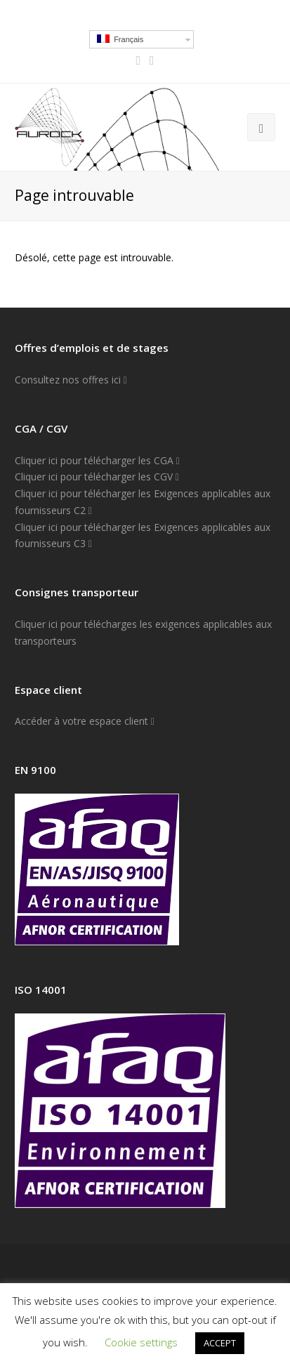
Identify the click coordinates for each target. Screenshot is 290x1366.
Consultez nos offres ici (71, 379)
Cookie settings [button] (141, 1342)
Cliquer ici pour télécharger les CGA (97, 460)
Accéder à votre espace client (84, 721)
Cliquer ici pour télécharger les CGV (97, 476)
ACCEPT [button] (220, 1343)
